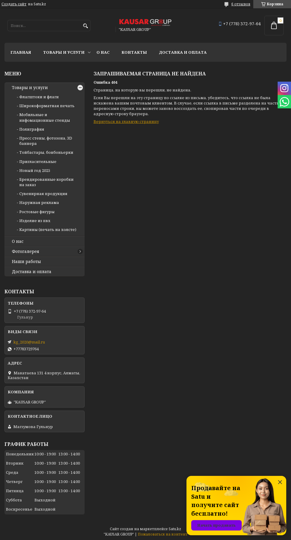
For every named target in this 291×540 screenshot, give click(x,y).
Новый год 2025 (34, 170)
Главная (20, 52)
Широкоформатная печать (47, 105)
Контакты (134, 52)
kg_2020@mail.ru (29, 342)
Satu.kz (175, 528)
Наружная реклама (39, 202)
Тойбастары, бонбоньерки (46, 152)
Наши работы (26, 261)
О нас (103, 52)
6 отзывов (240, 4)
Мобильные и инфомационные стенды (44, 117)
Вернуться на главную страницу (126, 121)
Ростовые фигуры (37, 211)
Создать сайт (13, 4)
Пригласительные (37, 161)
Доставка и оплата (183, 52)
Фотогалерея (25, 251)
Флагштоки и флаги (39, 96)
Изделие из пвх (34, 220)
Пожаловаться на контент (163, 534)
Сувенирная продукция (43, 193)
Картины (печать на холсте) (47, 229)
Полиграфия (31, 129)
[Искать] (85, 26)
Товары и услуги (64, 52)
